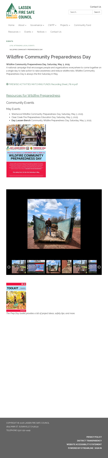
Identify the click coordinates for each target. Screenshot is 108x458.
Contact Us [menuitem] (55, 32)
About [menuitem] (21, 25)
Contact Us (95, 7)
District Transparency (89, 441)
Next (99, 267)
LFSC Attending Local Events (22, 46)
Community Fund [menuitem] (82, 25)
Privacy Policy (94, 437)
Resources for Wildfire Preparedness (33, 95)
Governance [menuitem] (36, 25)
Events (9, 41)
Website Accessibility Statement (84, 444)
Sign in (98, 448)
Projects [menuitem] (64, 25)
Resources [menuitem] (13, 32)
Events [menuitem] (27, 32)
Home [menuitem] (11, 25)
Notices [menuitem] (41, 32)
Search (97, 12)
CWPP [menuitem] (51, 25)
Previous (9, 267)
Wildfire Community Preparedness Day (26, 49)
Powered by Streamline (80, 448)
